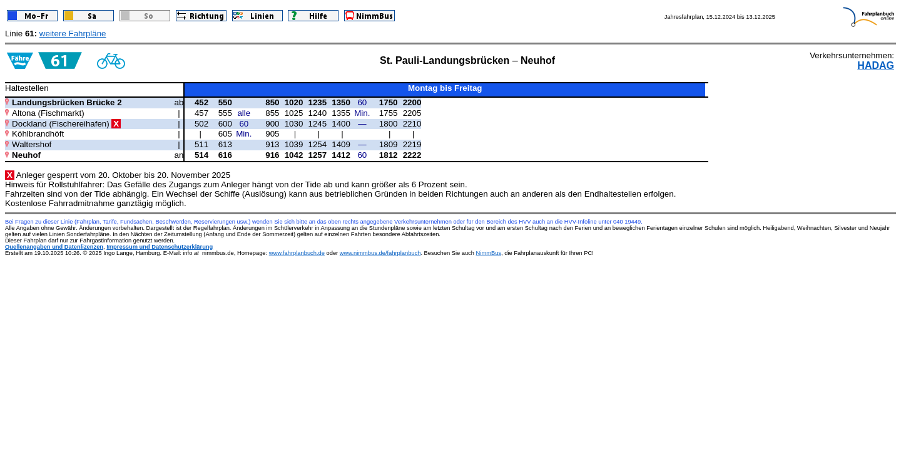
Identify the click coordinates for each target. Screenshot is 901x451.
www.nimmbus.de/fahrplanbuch (380, 253)
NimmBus (488, 253)
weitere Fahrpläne (72, 33)
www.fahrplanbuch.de (297, 253)
